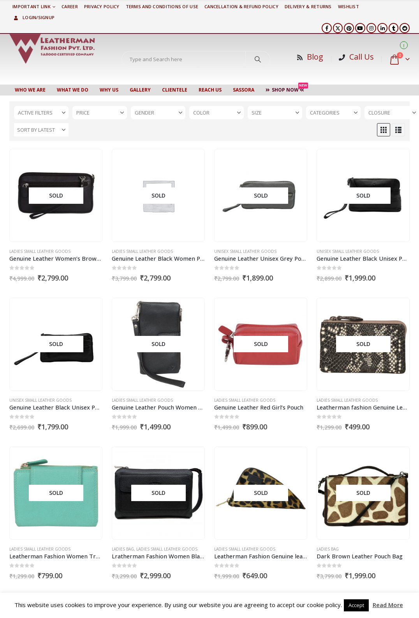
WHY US (109, 90)
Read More (388, 605)
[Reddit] (405, 28)
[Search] (258, 59)
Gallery (140, 90)
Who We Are (30, 90)
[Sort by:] (41, 129)
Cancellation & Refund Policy (241, 6)
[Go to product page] (55, 195)
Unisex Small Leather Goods (245, 251)
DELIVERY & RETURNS (308, 6)
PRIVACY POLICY (102, 6)
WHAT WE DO (72, 90)
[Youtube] (360, 28)
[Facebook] (327, 28)
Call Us (361, 56)
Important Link (31, 6)
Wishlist (348, 6)
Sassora (243, 90)
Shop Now (287, 89)
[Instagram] (371, 28)
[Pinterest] (349, 28)
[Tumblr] (394, 28)
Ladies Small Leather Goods (39, 251)
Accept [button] (356, 605)
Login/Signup (33, 17)
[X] (338, 28)
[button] (383, 129)
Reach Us (210, 90)
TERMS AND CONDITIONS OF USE (162, 6)
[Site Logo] (52, 49)
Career (70, 6)
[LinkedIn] (382, 28)
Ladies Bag (123, 549)
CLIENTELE (174, 90)
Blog (315, 56)
